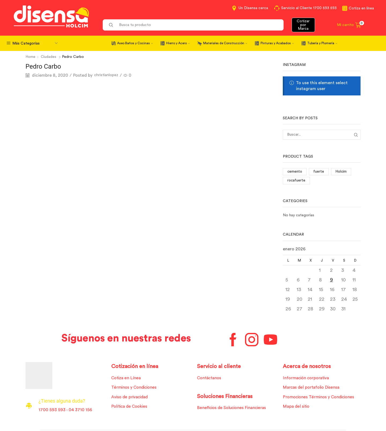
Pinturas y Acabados (277, 43)
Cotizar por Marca (303, 25)
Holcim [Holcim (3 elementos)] (342, 171)
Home (31, 57)
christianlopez (108, 75)
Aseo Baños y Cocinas (135, 43)
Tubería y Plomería (322, 43)
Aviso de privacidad (130, 398)
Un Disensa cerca (253, 8)
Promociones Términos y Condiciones (320, 398)
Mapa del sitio (297, 408)
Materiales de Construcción (225, 43)
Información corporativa (307, 379)
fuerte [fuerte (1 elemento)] (319, 171)
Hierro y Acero (178, 43)
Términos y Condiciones (135, 388)
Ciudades (49, 57)
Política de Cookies (130, 408)
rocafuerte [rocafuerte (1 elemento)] (296, 181)
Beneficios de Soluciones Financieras (233, 409)
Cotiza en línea (361, 8)
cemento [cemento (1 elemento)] (295, 171)
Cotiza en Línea (126, 379)
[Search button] (111, 25)
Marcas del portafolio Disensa (312, 388)
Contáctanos (210, 379)
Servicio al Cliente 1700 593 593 (309, 8)
